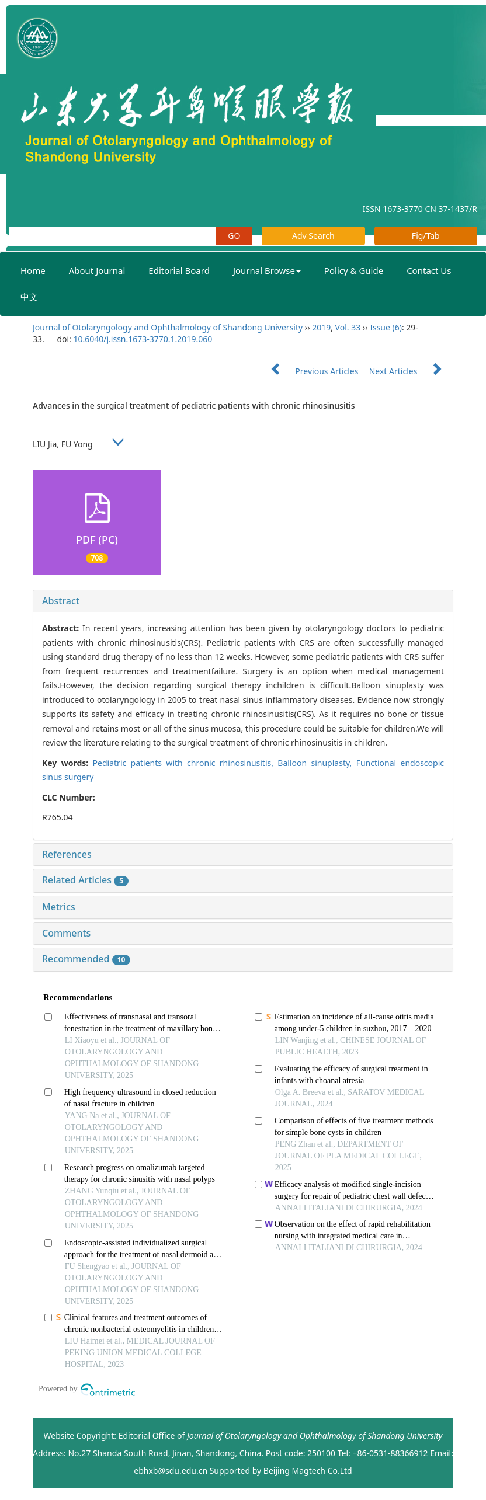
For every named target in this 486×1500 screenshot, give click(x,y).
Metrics (58, 906)
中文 (29, 296)
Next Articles (411, 371)
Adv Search (313, 235)
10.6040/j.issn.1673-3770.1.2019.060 (142, 338)
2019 (321, 327)
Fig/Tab (426, 235)
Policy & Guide (353, 270)
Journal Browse (267, 270)
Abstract (60, 600)
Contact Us (429, 270)
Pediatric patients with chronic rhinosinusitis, (185, 762)
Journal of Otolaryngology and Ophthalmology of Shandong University (168, 327)
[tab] (243, 601)
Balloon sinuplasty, (316, 762)
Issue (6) (386, 327)
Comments (66, 933)
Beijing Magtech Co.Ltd (307, 1470)
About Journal (97, 270)
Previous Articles (309, 371)
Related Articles (85, 879)
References (67, 854)
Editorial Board (179, 270)
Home (33, 270)
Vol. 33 (348, 327)
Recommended (86, 958)
